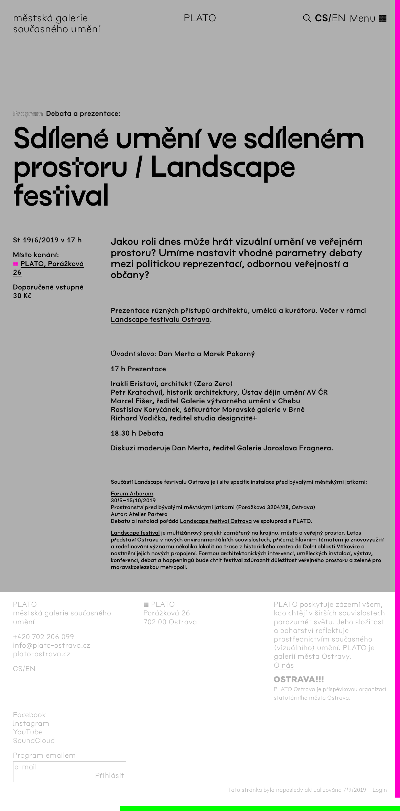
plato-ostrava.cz (42, 654)
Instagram (31, 723)
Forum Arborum (132, 494)
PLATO (200, 18)
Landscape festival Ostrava (216, 521)
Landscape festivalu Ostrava (160, 320)
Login (379, 790)
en (339, 18)
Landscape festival (135, 533)
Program (28, 114)
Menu (368, 18)
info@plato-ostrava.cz (51, 645)
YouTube (28, 732)
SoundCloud (34, 741)
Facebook (29, 715)
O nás (284, 665)
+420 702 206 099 (43, 637)
